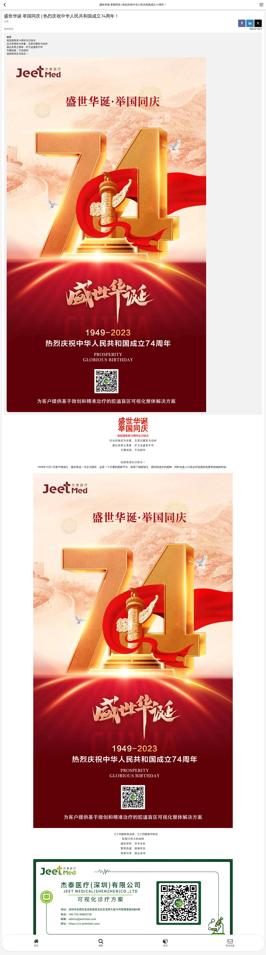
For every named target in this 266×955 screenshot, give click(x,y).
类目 (165, 945)
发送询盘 (230, 945)
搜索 (101, 945)
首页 (36, 945)
